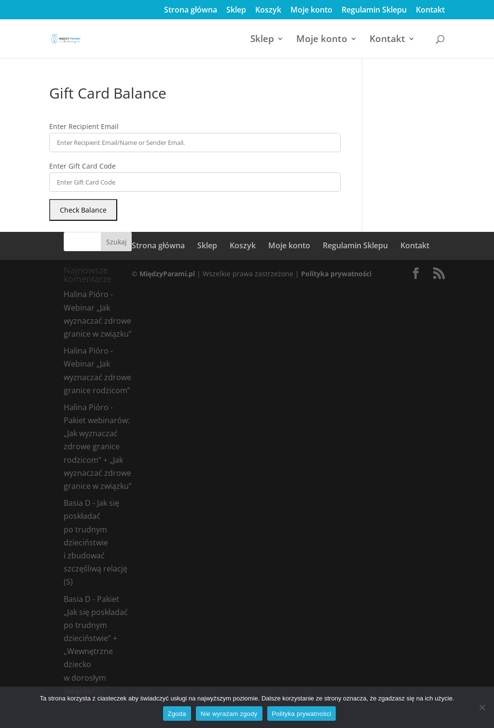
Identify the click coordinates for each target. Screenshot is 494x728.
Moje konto (311, 10)
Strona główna (190, 10)
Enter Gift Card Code (82, 166)
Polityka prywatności (336, 273)
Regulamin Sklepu (374, 10)
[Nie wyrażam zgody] (482, 707)
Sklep (236, 10)
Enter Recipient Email (84, 126)
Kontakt (430, 10)
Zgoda (177, 713)
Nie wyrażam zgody (229, 713)
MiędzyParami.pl (167, 273)
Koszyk (268, 10)
